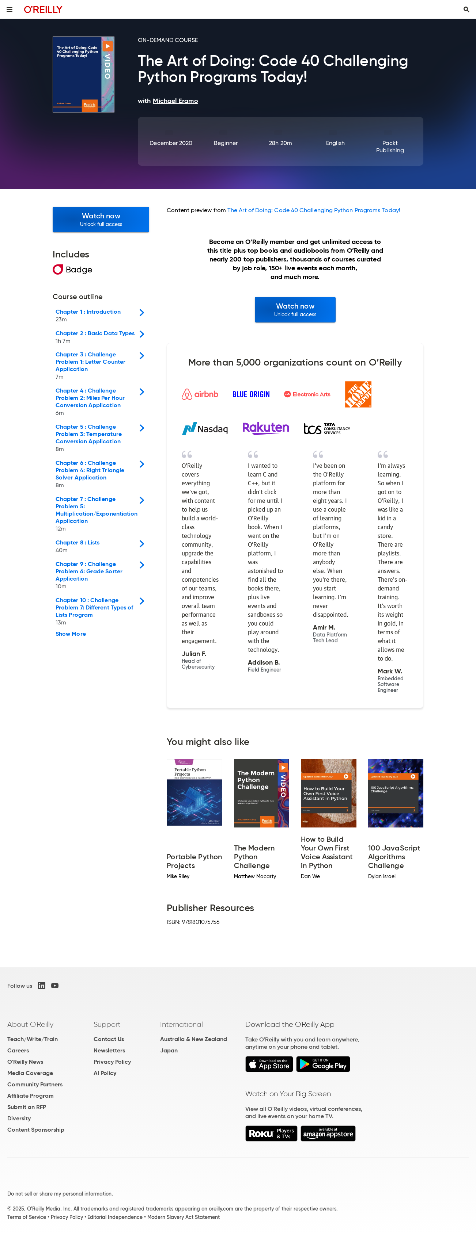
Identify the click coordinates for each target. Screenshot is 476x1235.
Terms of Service (26, 1217)
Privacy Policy (112, 1062)
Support (107, 1024)
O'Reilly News (25, 1062)
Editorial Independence (115, 1217)
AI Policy (105, 1073)
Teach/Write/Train (32, 1039)
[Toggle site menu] (9, 9)
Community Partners (35, 1084)
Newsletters (109, 1050)
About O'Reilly (30, 1024)
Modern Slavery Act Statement (183, 1217)
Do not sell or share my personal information (59, 1193)
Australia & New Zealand (193, 1039)
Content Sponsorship (35, 1129)
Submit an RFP (26, 1107)
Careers (18, 1050)
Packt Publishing (390, 146)
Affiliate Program (30, 1096)
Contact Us (109, 1039)
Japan (169, 1050)
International (181, 1024)
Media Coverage (30, 1073)
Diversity (19, 1118)
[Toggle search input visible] (466, 9)
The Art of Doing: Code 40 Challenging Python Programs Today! (313, 210)
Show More (71, 634)
